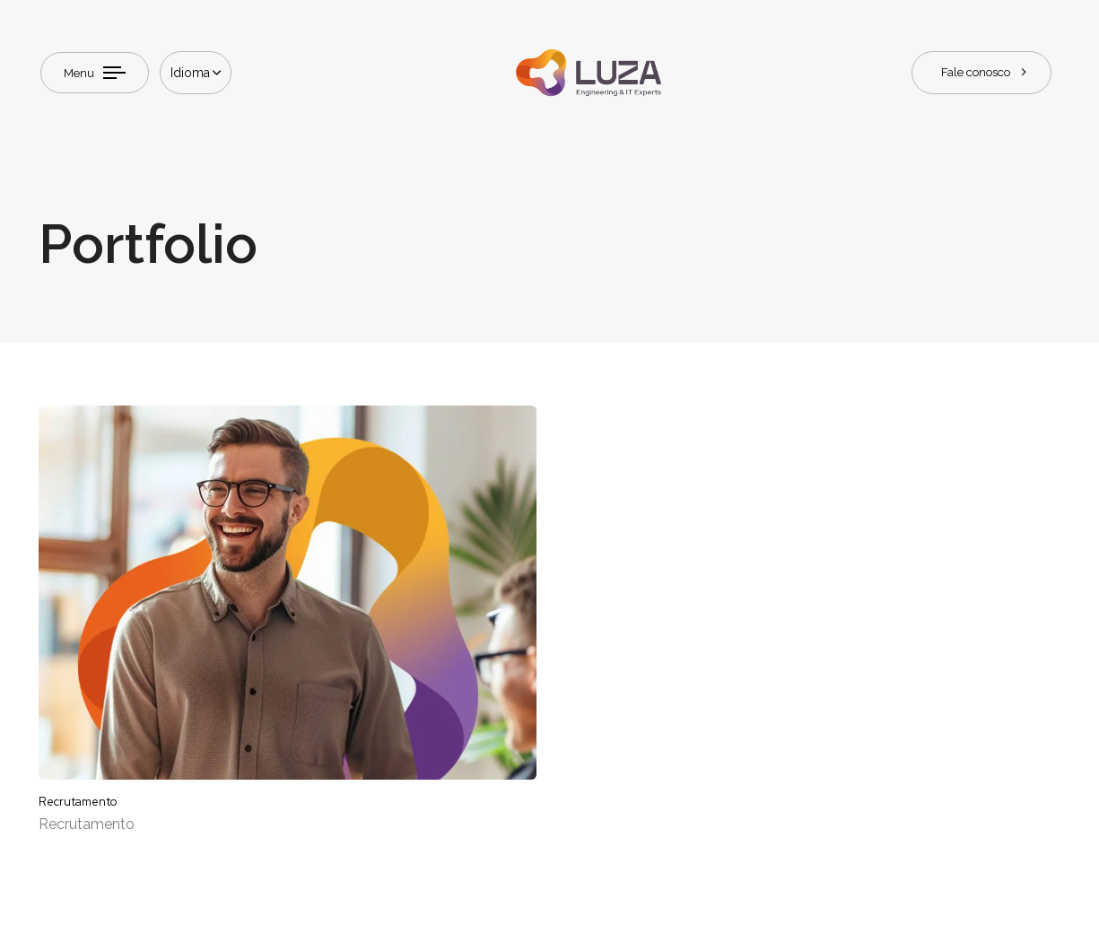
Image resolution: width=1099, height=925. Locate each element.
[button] (195, 72)
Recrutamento (87, 824)
